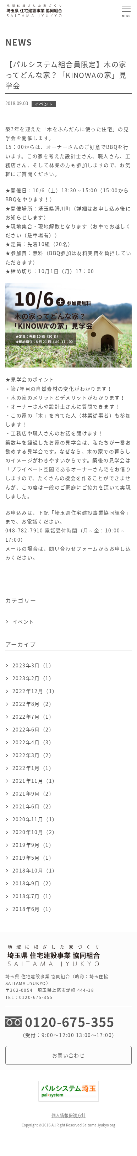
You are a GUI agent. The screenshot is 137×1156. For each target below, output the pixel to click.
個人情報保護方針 (68, 1115)
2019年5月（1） (33, 857)
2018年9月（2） (33, 883)
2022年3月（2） (33, 755)
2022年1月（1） (33, 767)
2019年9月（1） (33, 844)
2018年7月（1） (33, 896)
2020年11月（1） (34, 819)
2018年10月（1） (34, 870)
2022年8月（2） (33, 703)
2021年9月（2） (33, 793)
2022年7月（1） (33, 716)
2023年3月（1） (33, 665)
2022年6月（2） (33, 729)
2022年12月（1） (34, 690)
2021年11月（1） (34, 780)
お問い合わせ (68, 1055)
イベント (23, 621)
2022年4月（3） (33, 742)
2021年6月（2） (33, 806)
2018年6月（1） (33, 908)
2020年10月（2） (34, 831)
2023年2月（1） (33, 678)
